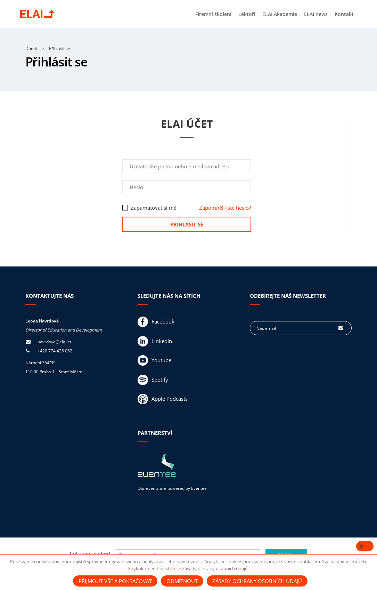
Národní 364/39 (40, 363)
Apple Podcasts (163, 399)
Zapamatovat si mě (149, 207)
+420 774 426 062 (55, 351)
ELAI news (316, 14)
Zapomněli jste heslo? (225, 207)
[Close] (365, 547)
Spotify (153, 380)
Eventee (199, 488)
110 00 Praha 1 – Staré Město (53, 372)
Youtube (154, 360)
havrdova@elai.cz (55, 342)
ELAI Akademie (279, 14)
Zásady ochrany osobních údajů (257, 580)
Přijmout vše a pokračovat (115, 580)
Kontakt (344, 14)
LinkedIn (155, 341)
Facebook (156, 322)
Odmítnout (182, 580)
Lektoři (246, 14)
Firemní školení (213, 14)
